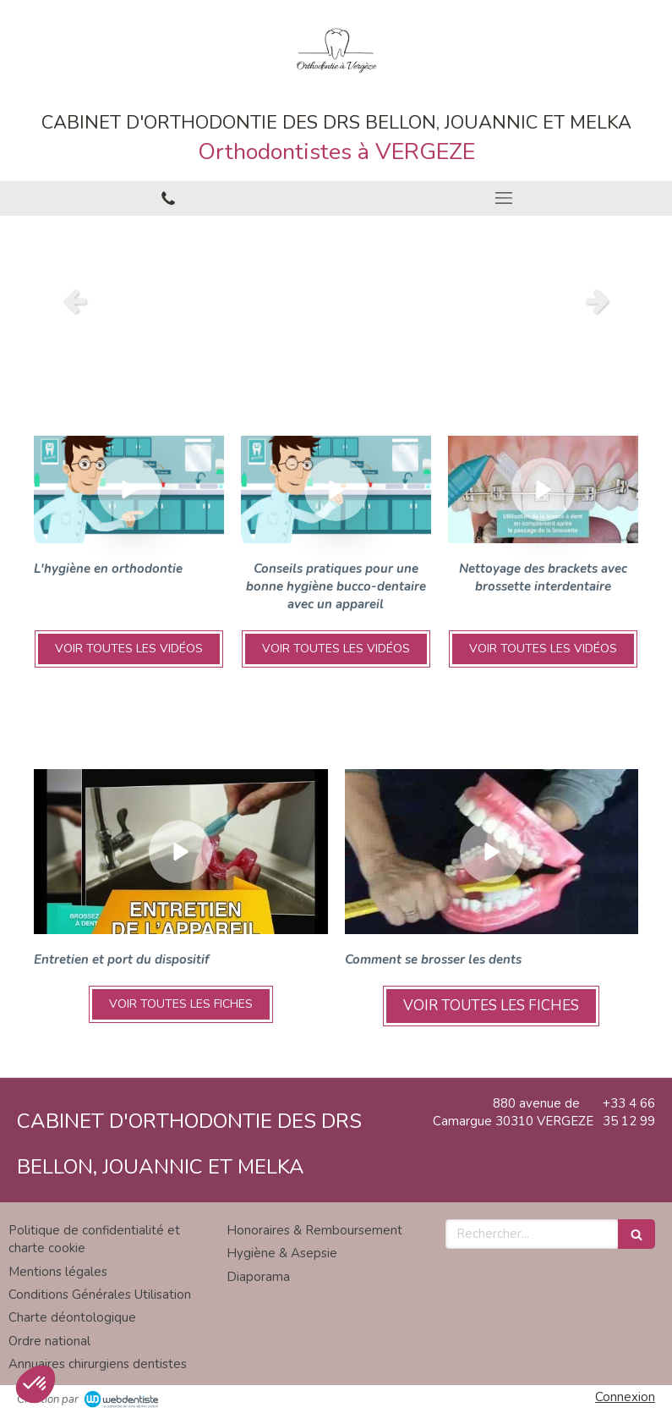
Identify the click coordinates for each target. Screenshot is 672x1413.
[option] (336, 300)
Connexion (625, 1396)
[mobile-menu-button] (504, 198)
